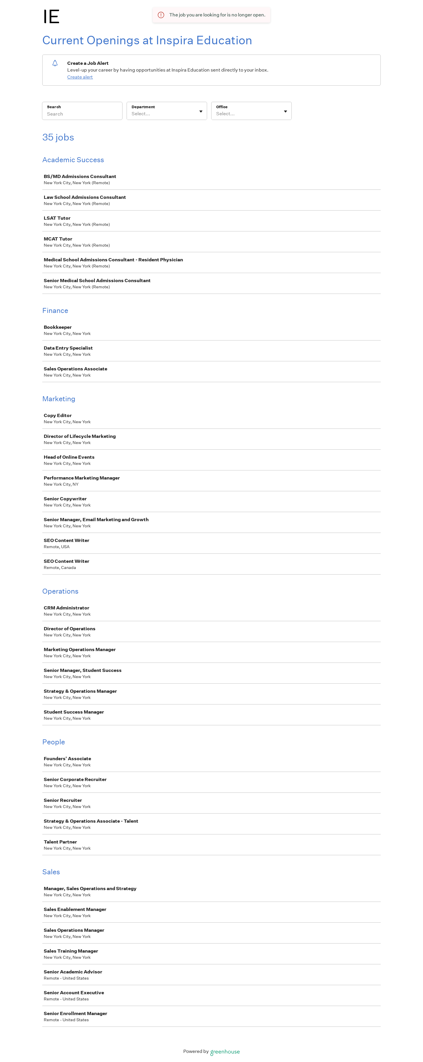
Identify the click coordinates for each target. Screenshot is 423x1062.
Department (143, 106)
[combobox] (216, 114)
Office (222, 106)
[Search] (82, 115)
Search (54, 106)
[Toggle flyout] (200, 111)
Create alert (80, 77)
